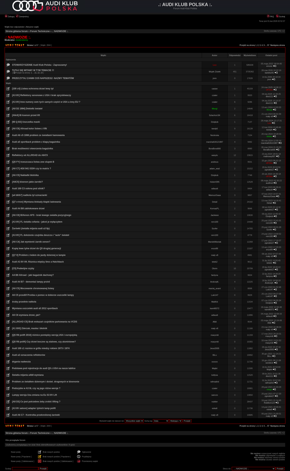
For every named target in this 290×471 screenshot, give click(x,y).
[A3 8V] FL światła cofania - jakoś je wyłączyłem (37, 222)
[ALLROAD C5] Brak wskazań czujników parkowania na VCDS (44, 321)
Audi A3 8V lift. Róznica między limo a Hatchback (38, 261)
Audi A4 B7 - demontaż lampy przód (31, 281)
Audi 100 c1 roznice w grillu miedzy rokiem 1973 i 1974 (41, 348)
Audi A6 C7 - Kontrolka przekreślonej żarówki (36, 415)
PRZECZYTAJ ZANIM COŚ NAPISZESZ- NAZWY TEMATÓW (43, 78)
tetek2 (215, 262)
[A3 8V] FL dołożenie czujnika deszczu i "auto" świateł (40, 235)
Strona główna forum (17, 31)
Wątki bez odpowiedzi (14, 27)
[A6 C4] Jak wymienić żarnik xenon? (31, 241)
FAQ (270, 16)
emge (269, 389)
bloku (269, 136)
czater (215, 95)
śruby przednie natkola (24, 301)
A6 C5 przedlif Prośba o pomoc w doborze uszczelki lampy (43, 295)
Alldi (215, 322)
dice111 (269, 96)
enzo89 (214, 248)
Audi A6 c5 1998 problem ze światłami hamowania (38, 135)
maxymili (215, 335)
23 (42, 73)
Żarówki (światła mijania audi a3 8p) (31, 228)
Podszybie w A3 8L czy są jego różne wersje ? (36, 388)
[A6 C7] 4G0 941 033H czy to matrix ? (31, 168)
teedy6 (215, 128)
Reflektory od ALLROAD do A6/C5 (30, 155)
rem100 (214, 222)
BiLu (215, 355)
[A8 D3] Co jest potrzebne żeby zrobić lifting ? (36, 401)
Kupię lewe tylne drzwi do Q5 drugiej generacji (36, 248)
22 (39, 73)
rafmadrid (214, 382)
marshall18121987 (214, 142)
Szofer (215, 228)
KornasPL (214, 208)
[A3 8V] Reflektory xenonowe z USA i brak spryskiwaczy (41, 95)
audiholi (269, 183)
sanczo (214, 395)
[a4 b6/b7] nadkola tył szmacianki (29, 195)
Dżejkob (214, 122)
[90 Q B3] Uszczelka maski (26, 122)
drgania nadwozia (21, 361)
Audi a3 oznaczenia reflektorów (28, 355)
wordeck (269, 363)
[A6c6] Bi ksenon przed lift (26, 115)
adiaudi (214, 188)
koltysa (214, 375)
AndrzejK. (214, 282)
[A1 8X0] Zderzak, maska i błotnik (29, 328)
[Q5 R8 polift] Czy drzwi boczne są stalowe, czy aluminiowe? (44, 341)
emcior (269, 66)
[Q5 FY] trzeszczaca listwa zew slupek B (33, 162)
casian (215, 89)
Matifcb (214, 302)
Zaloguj (9, 16)
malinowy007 (269, 156)
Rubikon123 (269, 403)
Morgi (215, 108)
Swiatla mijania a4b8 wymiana (28, 375)
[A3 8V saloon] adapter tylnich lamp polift (34, 408)
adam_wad (215, 168)
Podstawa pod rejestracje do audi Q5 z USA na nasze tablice (43, 368)
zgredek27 (269, 170)
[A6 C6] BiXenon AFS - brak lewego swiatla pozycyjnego (41, 215)
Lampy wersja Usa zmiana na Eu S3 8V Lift (34, 395)
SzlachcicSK (214, 115)
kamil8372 (214, 308)
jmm (215, 78)
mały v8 (269, 116)
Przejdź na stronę (247, 45)
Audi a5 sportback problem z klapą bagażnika (36, 142)
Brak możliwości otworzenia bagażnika (32, 148)
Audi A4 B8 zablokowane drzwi (28, 208)
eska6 (214, 408)
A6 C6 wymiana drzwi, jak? (26, 315)
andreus (214, 162)
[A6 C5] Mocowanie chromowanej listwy (33, 288)
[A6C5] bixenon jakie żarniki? (27, 182)
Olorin (214, 268)
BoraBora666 (215, 148)
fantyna (214, 275)
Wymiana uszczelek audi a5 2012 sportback (35, 308)
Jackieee (215, 215)
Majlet (214, 368)
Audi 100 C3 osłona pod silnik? (28, 188)
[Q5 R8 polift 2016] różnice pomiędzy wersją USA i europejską (44, 335)
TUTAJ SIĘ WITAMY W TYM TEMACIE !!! (33, 70)
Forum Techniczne (40, 31)
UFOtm (269, 90)
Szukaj (280, 16)
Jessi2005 (214, 348)
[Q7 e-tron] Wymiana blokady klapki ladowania (36, 202)
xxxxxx (215, 362)
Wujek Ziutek (214, 71)
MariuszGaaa (215, 195)
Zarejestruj (22, 16)
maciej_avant (215, 288)
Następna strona (277, 45)
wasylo (215, 155)
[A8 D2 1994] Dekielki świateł (27, 108)
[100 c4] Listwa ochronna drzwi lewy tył (32, 88)
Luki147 (269, 289)
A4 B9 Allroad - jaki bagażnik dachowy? (33, 275)
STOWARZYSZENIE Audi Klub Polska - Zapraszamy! (39, 65)
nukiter (215, 402)
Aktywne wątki (32, 27)
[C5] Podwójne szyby (23, 268)
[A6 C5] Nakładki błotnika (25, 175)
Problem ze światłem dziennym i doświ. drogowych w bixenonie (45, 381)
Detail (214, 202)
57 (268, 45)
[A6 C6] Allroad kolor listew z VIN (29, 128)
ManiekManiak (214, 242)
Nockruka (214, 135)
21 (35, 73)
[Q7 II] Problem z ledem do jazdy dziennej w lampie (38, 255)
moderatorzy (22, 40)
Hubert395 (214, 182)
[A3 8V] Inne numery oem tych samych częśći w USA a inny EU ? (46, 102)
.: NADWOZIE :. (60, 31)
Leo (215, 65)
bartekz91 (269, 73)
